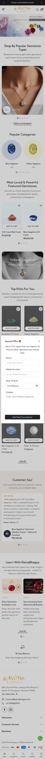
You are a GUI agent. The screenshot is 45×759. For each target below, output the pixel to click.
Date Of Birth (12, 381)
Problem (9, 392)
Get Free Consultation (22, 417)
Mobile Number (13, 369)
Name (9, 358)
